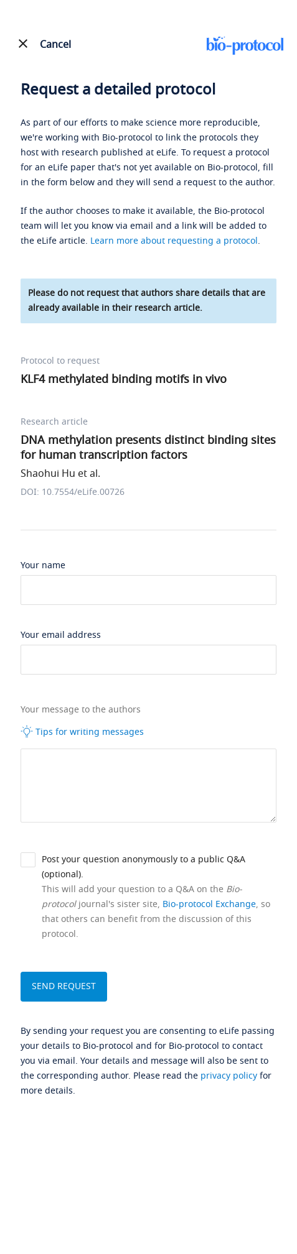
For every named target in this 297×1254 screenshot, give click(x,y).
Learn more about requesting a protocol (174, 240)
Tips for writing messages (82, 732)
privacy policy (228, 1075)
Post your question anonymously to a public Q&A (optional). (143, 867)
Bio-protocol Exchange (209, 904)
